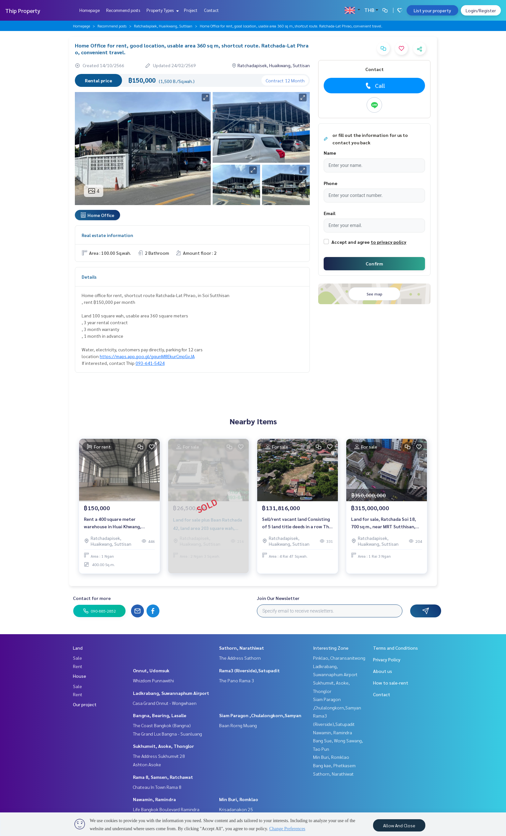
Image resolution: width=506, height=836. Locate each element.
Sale (77, 658)
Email (329, 213)
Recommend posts (123, 10)
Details (89, 277)
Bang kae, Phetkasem (334, 765)
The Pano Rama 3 (236, 680)
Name (330, 153)
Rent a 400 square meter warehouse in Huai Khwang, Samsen (112, 523)
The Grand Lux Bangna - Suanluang (167, 734)
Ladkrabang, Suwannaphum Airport (171, 693)
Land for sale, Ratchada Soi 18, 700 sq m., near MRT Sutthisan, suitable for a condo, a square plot (383, 523)
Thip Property (22, 10)
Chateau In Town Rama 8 (157, 787)
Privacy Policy (386, 659)
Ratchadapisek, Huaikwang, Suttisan (163, 25)
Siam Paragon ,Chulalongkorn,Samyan (260, 715)
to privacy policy (388, 242)
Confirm (374, 263)
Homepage (89, 10)
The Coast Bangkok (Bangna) (162, 725)
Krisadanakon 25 (236, 809)
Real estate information (107, 235)
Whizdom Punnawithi (153, 680)
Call (374, 85)
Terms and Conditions (395, 648)
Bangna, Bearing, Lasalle (159, 715)
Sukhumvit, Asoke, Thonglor (163, 746)
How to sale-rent (390, 683)
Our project (84, 704)
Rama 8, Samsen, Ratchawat (163, 777)
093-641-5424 (150, 363)
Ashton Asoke (147, 764)
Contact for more (92, 598)
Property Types (162, 10)
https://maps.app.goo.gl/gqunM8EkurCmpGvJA (147, 356)
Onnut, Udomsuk (151, 670)
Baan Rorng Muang (238, 725)
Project (190, 10)
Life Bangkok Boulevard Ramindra (166, 809)
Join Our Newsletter (278, 598)
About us (382, 671)
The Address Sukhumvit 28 (159, 756)
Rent (77, 666)
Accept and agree (350, 242)
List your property (432, 10)
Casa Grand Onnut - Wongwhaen (165, 703)
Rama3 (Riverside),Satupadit (249, 670)
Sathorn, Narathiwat (241, 648)
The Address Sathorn (240, 658)
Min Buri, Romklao (238, 799)
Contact (211, 10)
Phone (330, 183)
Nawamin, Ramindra (154, 799)
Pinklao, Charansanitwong (339, 658)
